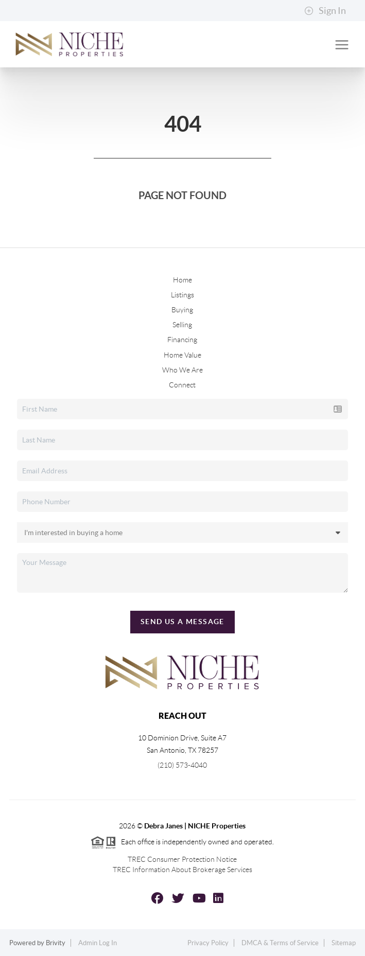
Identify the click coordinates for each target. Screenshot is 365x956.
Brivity (55, 943)
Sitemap (344, 943)
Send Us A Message (182, 621)
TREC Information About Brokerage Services (182, 869)
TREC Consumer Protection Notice (182, 859)
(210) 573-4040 (182, 765)
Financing (182, 339)
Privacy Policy (208, 943)
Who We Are (182, 370)
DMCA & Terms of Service (280, 943)
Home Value (182, 355)
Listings (182, 295)
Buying (182, 310)
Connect (182, 385)
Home (182, 280)
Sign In (325, 11)
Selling (182, 325)
